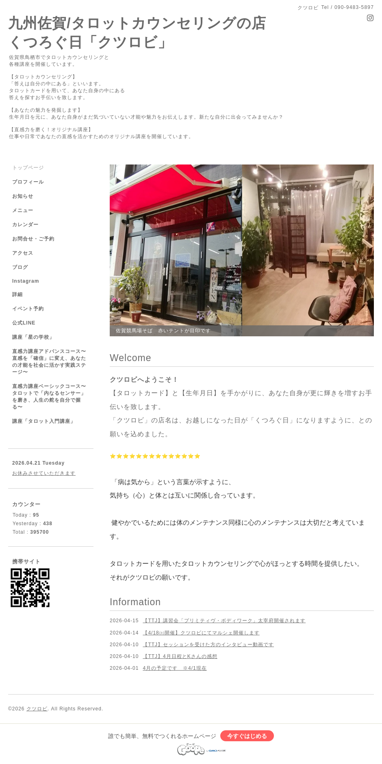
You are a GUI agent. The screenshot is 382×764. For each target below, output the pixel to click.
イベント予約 (28, 309)
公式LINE (23, 323)
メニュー (22, 210)
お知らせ (22, 196)
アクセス (22, 253)
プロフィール (28, 182)
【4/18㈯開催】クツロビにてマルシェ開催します (201, 633)
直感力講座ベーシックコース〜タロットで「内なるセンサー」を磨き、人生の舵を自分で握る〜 (49, 396)
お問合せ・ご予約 (33, 239)
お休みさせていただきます (44, 473)
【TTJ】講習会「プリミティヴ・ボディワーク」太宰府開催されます (224, 620)
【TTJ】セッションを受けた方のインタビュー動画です (208, 644)
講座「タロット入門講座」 (44, 421)
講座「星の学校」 (33, 337)
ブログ (20, 267)
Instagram (25, 281)
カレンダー (25, 224)
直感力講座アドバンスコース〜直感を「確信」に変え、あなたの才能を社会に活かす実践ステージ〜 (49, 361)
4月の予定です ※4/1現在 (174, 668)
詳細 (17, 294)
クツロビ (37, 709)
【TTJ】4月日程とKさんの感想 (180, 656)
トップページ (28, 168)
